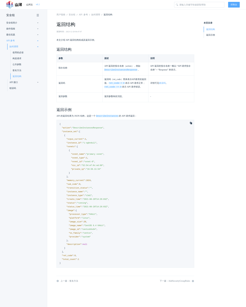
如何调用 (13, 46)
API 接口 (13, 82)
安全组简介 (11, 23)
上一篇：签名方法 (67, 281)
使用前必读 (18, 52)
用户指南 (60, 14)
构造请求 (17, 58)
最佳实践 (10, 35)
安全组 (10, 15)
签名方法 (17, 70)
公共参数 (17, 64)
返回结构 (17, 76)
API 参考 (10, 40)
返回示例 (210, 35)
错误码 (12, 88)
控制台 (234, 4)
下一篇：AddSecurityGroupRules (177, 281)
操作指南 (10, 29)
